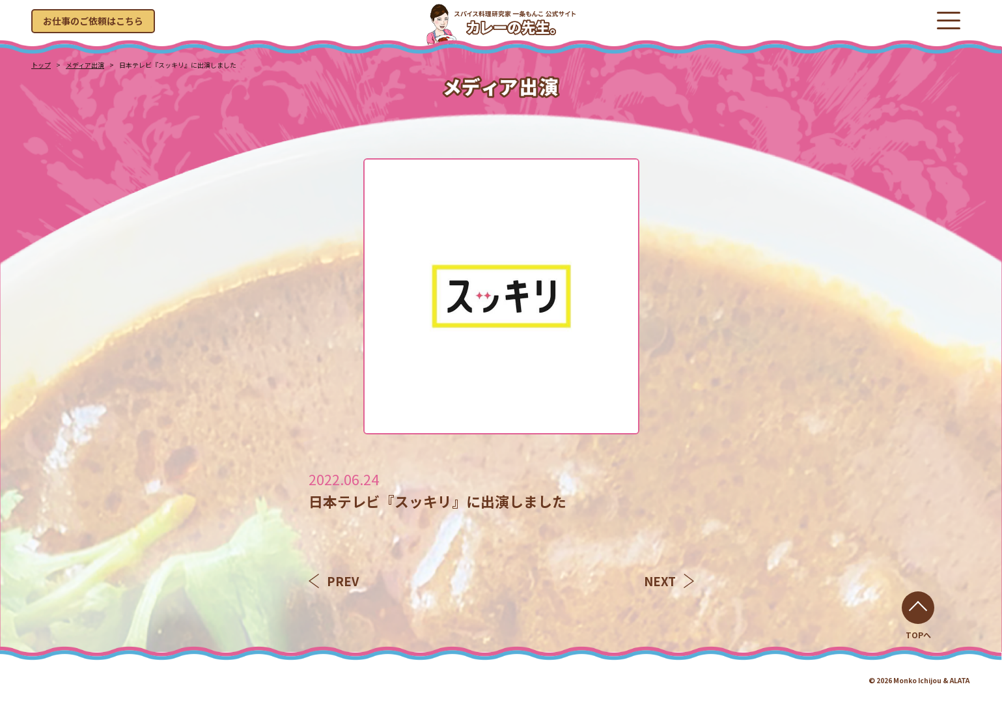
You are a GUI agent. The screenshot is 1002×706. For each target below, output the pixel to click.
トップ (41, 65)
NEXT (669, 580)
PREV (334, 580)
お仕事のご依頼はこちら (93, 20)
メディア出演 (85, 65)
